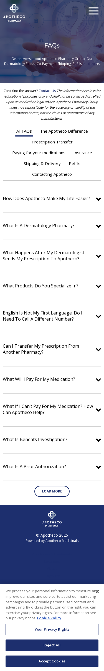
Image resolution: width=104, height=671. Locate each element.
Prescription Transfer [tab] (52, 142)
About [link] (52, 568)
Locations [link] (52, 561)
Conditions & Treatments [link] (52, 554)
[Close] (97, 595)
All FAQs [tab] (24, 131)
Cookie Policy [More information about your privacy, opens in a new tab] (49, 620)
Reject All (52, 647)
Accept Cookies (52, 663)
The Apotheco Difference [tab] (64, 131)
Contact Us (47, 90)
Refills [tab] (74, 163)
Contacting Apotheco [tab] (52, 174)
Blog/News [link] (52, 575)
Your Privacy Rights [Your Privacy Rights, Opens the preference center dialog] (52, 632)
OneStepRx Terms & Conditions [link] (52, 583)
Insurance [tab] (82, 152)
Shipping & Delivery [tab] (42, 163)
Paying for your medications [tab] (38, 152)
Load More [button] (52, 491)
